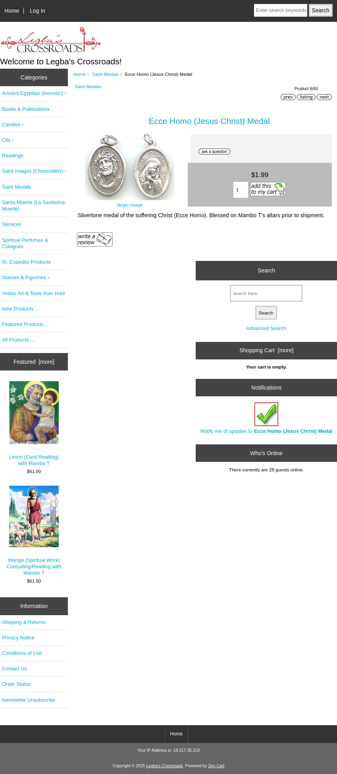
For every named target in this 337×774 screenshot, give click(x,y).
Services (11, 224)
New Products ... (20, 309)
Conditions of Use (22, 653)
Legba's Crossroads (164, 766)
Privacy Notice (18, 638)
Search (266, 270)
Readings (12, 155)
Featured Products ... (25, 324)
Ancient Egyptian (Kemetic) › (34, 93)
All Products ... (18, 340)
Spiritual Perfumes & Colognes (25, 243)
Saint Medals (105, 74)
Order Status (16, 684)
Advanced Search (266, 328)
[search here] (266, 293)
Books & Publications (26, 109)
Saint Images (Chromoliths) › (34, 171)
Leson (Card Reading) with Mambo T (34, 423)
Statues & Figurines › (25, 277)
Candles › (13, 124)
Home (11, 11)
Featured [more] (33, 362)
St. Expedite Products (26, 262)
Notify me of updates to (266, 418)
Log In (37, 11)
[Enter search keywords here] (280, 10)
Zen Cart (216, 766)
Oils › (8, 140)
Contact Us (14, 669)
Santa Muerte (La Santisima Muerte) (33, 205)
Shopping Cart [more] (266, 350)
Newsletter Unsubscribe (29, 700)
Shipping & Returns (24, 622)
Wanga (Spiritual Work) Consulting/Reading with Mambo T (34, 531)
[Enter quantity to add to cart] (240, 190)
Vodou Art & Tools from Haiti (33, 293)
